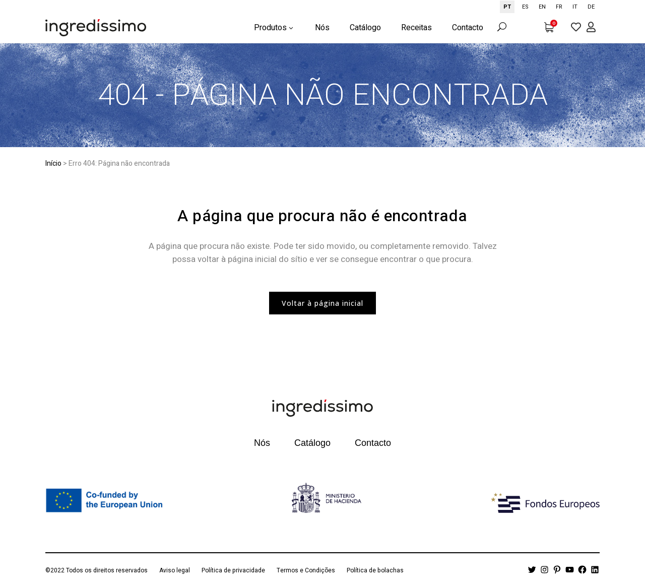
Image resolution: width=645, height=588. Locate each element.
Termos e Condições (306, 570)
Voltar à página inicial (322, 303)
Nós (262, 443)
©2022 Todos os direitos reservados (96, 570)
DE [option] (591, 7)
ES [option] (525, 7)
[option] (525, 7)
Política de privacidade (233, 570)
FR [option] (559, 7)
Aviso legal (174, 570)
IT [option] (574, 7)
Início (53, 163)
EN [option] (542, 7)
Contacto (373, 443)
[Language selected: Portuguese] (550, 6)
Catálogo (312, 443)
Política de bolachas (375, 570)
